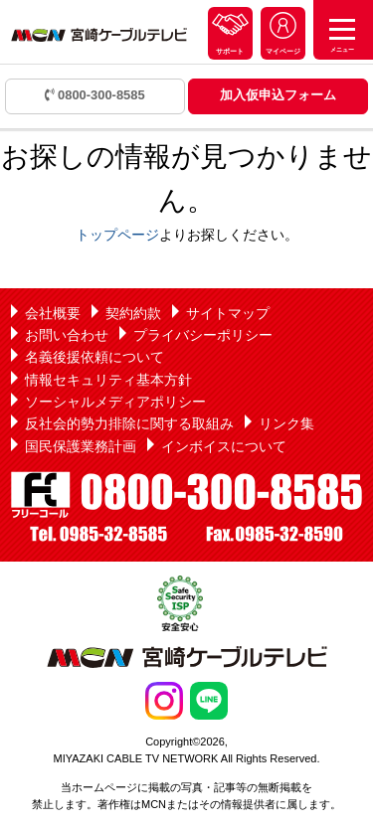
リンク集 (286, 423)
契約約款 (133, 313)
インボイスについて (223, 446)
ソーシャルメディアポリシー (115, 402)
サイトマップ (228, 313)
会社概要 (53, 313)
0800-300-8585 (95, 94)
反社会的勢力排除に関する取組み (129, 423)
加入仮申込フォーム (278, 94)
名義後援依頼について (94, 357)
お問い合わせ (66, 335)
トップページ (117, 235)
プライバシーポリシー (203, 335)
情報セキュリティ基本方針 (108, 380)
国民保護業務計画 (80, 446)
